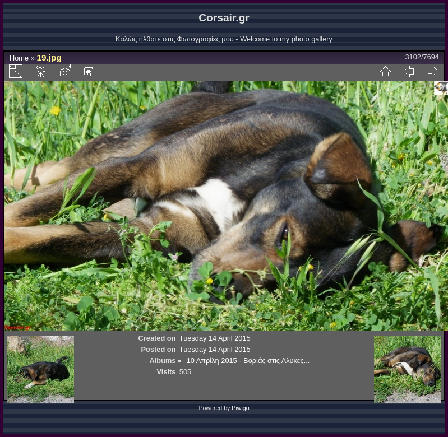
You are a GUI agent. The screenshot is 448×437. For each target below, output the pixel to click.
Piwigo (240, 408)
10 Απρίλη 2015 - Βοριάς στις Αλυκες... (248, 360)
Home (19, 58)
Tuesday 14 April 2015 (215, 338)
